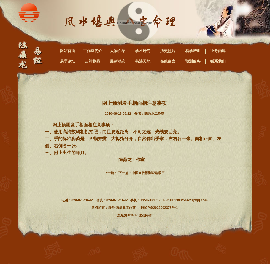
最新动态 (117, 61)
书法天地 (142, 61)
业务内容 (218, 51)
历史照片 (167, 51)
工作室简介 (92, 51)
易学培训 (193, 51)
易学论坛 (67, 61)
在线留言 (167, 61)
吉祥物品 (92, 61)
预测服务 (193, 61)
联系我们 (218, 61)
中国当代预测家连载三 (148, 173)
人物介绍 (117, 51)
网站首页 (67, 51)
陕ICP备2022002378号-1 (159, 208)
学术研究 (142, 51)
